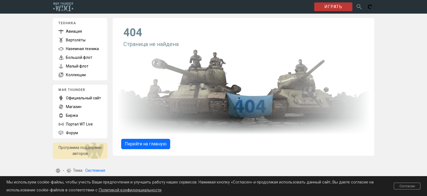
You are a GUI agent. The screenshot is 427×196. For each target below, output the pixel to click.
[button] (58, 170)
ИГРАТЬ (333, 6)
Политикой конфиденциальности (130, 190)
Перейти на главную (146, 143)
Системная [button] (95, 170)
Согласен (407, 186)
